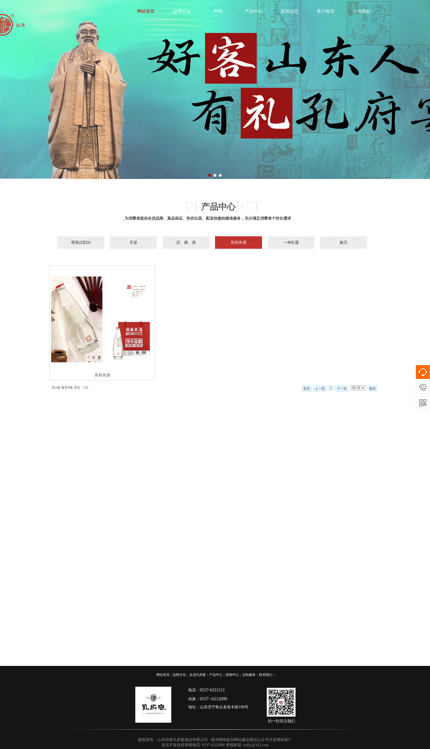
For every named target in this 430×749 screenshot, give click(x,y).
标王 (344, 242)
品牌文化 (182, 11)
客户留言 (326, 11)
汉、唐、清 (186, 242)
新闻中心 (232, 675)
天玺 (133, 242)
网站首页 (146, 11)
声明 (217, 11)
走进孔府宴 (197, 675)
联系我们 (265, 675)
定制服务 (249, 675)
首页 (306, 389)
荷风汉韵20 (80, 242)
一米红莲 (291, 242)
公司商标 (362, 11)
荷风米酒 (238, 242)
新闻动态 (290, 11)
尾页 (372, 389)
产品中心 (254, 11)
